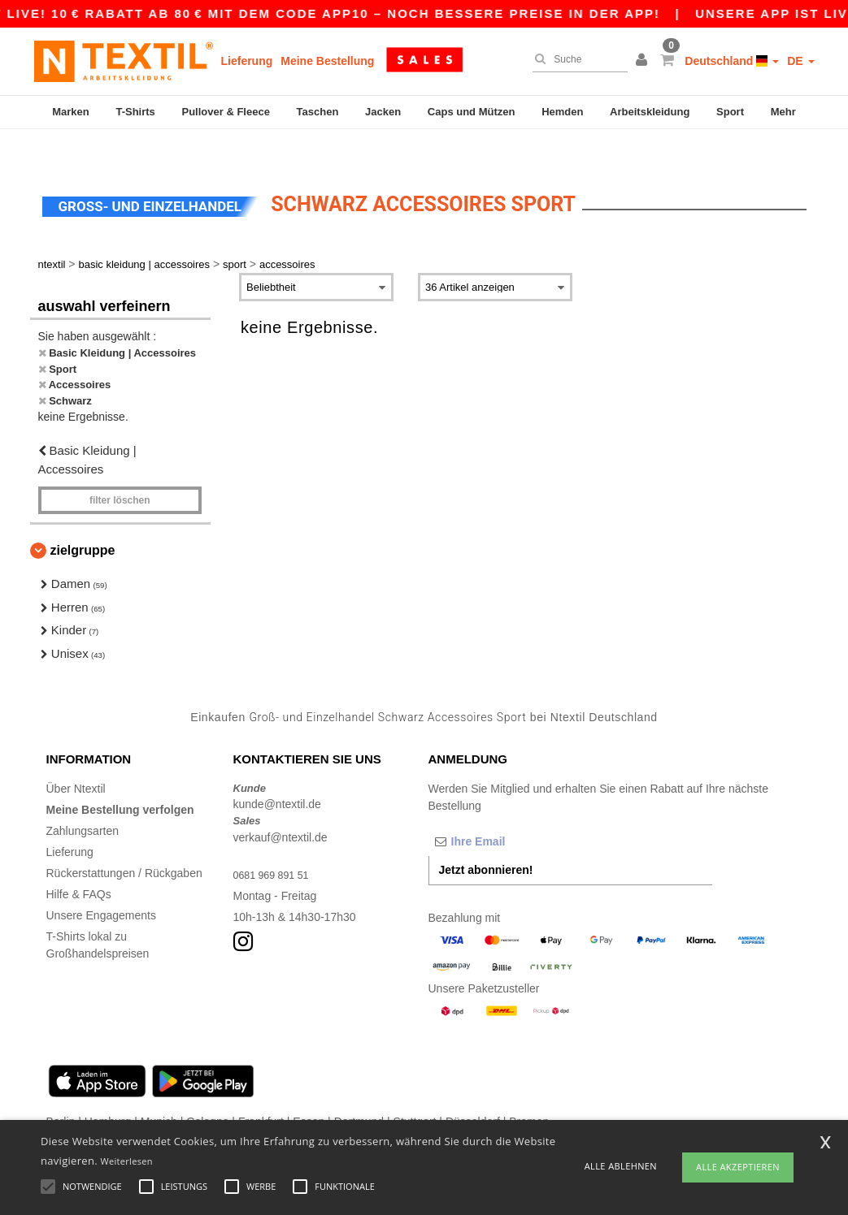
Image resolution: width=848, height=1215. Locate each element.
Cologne (207, 1089)
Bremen (529, 1089)
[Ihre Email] (513, 809)
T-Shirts (134, 112)
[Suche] (576, 59)
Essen (308, 1089)
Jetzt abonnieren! (486, 838)
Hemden (562, 112)
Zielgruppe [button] (82, 519)
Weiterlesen (127, 1161)
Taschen (318, 112)
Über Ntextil (76, 756)
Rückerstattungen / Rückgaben (124, 841)
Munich (159, 1089)
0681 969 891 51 (276, 843)
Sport (730, 112)
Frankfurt (261, 1089)
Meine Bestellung (327, 60)
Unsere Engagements (101, 883)
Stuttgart (415, 1089)
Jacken (383, 112)
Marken (70, 112)
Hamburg (108, 1089)
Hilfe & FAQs (78, 862)
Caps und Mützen (471, 112)
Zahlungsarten (83, 799)
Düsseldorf (473, 1089)
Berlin (61, 1089)
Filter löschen (119, 469)
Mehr (783, 112)
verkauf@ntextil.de (280, 805)
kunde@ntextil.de (277, 773)
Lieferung (247, 60)
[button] (644, 60)
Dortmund (359, 1089)
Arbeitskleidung (649, 112)
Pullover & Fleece (226, 112)
